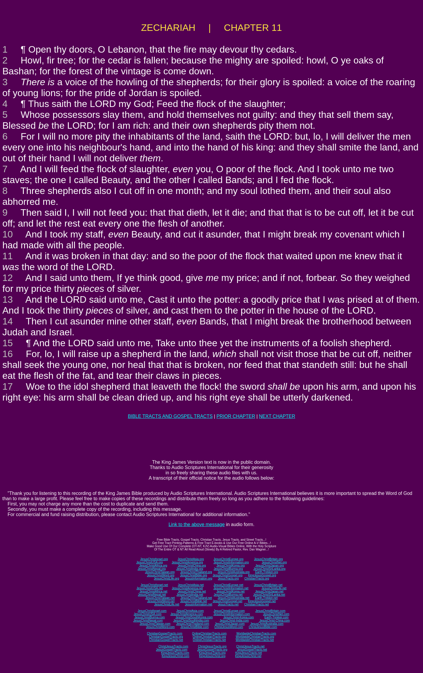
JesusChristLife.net (273, 588)
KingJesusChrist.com (175, 656)
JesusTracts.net (228, 604)
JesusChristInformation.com (232, 614)
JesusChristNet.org (274, 562)
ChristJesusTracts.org (212, 646)
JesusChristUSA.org (149, 562)
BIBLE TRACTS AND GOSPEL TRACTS (170, 416)
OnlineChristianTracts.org (209, 636)
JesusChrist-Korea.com (238, 617)
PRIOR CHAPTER (235, 416)
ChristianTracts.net (256, 604)
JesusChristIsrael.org (154, 559)
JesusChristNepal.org (151, 568)
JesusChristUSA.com (147, 614)
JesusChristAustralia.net (233, 598)
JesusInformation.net (198, 604)
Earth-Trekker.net (266, 598)
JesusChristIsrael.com (151, 610)
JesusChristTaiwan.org (160, 572)
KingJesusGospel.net (262, 601)
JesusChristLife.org (166, 578)
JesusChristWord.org (160, 575)
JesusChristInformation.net (231, 588)
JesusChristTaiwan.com (155, 623)
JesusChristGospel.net (227, 601)
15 (7, 343)
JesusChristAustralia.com (266, 623)
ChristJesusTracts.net (250, 646)
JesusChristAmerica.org (187, 562)
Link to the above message (197, 524)
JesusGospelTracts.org (212, 649)
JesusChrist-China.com (274, 620)
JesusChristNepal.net (152, 594)
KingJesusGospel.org (262, 575)
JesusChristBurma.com (150, 617)
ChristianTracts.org (256, 578)
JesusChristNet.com (276, 614)
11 (7, 256)
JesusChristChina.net (192, 591)
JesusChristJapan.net (269, 591)
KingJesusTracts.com (175, 652)
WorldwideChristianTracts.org (255, 636)
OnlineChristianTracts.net (209, 640)
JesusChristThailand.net (196, 598)
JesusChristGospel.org (227, 575)
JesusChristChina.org (192, 565)
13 (7, 299)
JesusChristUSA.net (150, 588)
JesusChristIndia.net (190, 594)
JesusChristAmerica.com (186, 614)
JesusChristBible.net (193, 601)
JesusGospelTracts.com (171, 649)
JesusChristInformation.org (231, 562)
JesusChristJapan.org (269, 565)
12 (7, 277)
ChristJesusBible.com (263, 627)
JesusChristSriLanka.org (270, 568)
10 (7, 234)
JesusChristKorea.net (230, 591)
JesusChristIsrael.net (154, 585)
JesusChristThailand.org (196, 572)
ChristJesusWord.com (228, 627)
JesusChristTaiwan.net (160, 598)
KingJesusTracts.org (212, 652)
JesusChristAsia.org (191, 559)
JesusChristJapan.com (229, 623)
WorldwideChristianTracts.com (256, 633)
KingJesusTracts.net (248, 652)
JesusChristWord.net (160, 601)
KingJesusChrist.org (212, 656)
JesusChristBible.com (194, 627)
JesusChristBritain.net (268, 585)
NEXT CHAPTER (277, 416)
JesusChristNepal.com (148, 620)
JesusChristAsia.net (191, 585)
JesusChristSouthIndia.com (191, 620)
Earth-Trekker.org (266, 572)
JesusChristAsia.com (190, 610)
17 (7, 386)
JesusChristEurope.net (228, 585)
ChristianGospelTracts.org (166, 636)
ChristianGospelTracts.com (164, 633)
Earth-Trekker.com (276, 617)
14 (7, 321)
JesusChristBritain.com (270, 610)
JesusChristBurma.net (228, 594)
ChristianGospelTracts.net (166, 640)
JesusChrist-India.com (234, 620)
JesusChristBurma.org (228, 568)
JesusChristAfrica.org (153, 565)
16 (7, 354)
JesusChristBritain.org (268, 559)
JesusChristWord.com (160, 627)
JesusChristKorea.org (230, 565)
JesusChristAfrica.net (153, 591)
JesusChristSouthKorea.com (194, 617)
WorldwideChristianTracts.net (255, 640)
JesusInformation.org (198, 578)
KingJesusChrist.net (248, 656)
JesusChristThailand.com (192, 623)
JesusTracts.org (228, 578)
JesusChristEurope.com (229, 610)
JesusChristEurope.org (229, 559)
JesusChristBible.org (193, 575)
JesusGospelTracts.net (252, 649)
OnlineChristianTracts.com (209, 633)
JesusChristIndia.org (189, 568)
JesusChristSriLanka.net (269, 594)
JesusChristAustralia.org (233, 572)
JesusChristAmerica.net (187, 588)
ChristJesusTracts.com (173, 646)
